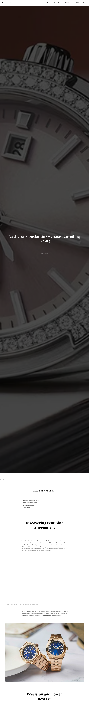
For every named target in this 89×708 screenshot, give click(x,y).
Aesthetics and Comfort (28, 505)
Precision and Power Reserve (30, 502)
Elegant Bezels (26, 507)
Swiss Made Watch (7, 3)
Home (1, 479)
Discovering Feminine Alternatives (31, 500)
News (4, 479)
